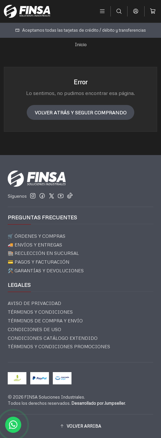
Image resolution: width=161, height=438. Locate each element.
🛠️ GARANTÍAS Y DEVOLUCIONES (46, 270)
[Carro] (152, 11)
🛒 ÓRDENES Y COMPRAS (36, 236)
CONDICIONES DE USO (34, 329)
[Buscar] (119, 11)
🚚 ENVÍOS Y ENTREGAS (35, 244)
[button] (80, 426)
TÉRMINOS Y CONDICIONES (40, 312)
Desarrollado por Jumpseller (98, 403)
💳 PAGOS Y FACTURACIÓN (38, 262)
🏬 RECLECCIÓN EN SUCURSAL (43, 253)
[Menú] (102, 11)
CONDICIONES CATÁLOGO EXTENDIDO (53, 338)
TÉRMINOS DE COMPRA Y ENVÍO (45, 320)
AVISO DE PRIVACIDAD (34, 303)
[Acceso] (135, 11)
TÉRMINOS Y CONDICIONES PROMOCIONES (59, 346)
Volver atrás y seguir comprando (81, 112)
